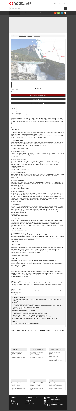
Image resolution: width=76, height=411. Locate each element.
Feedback (13, 401)
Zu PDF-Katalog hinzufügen (38, 103)
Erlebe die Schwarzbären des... (37, 355)
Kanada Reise (15, 13)
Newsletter (28, 405)
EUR (55, 3)
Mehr (41, 13)
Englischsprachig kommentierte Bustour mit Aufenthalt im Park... (56, 356)
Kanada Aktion (25, 13)
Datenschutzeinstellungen (17, 405)
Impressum (28, 400)
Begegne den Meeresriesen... (55, 385)
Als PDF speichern (38, 99)
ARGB (27, 401)
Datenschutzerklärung (30, 403)
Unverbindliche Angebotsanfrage (38, 95)
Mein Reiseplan (14, 403)
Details (13, 108)
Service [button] (34, 13)
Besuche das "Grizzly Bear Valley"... (19, 355)
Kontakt (12, 400)
